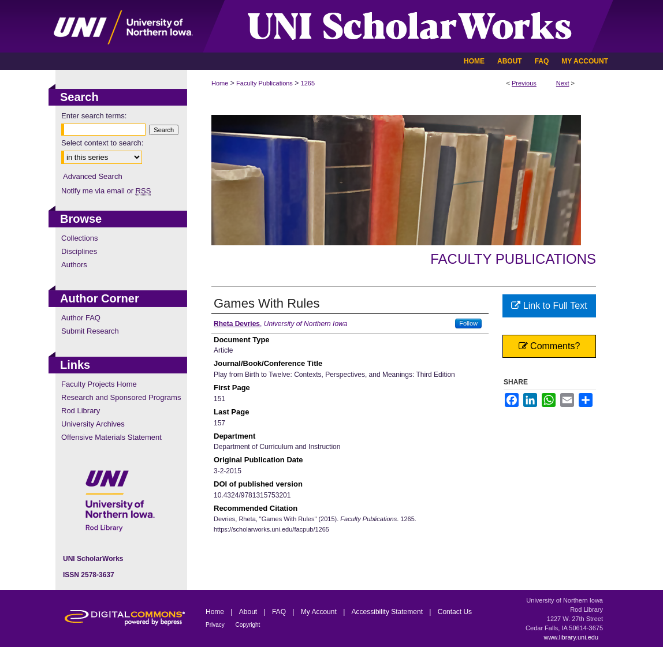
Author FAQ (80, 317)
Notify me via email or (106, 190)
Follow (468, 323)
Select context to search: (102, 143)
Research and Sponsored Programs (121, 397)
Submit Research (90, 331)
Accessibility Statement (388, 612)
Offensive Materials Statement (111, 437)
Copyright (248, 625)
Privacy (216, 625)
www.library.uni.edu (570, 637)
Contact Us (455, 612)
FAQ (280, 612)
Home (219, 83)
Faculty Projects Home (99, 384)
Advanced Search (92, 176)
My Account (319, 612)
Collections (79, 238)
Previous (524, 83)
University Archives (93, 424)
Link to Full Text (549, 306)
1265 (308, 83)
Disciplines (79, 251)
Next (562, 83)
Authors (74, 264)
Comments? (549, 346)
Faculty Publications (264, 83)
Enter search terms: (93, 115)
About (249, 612)
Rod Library (80, 410)
